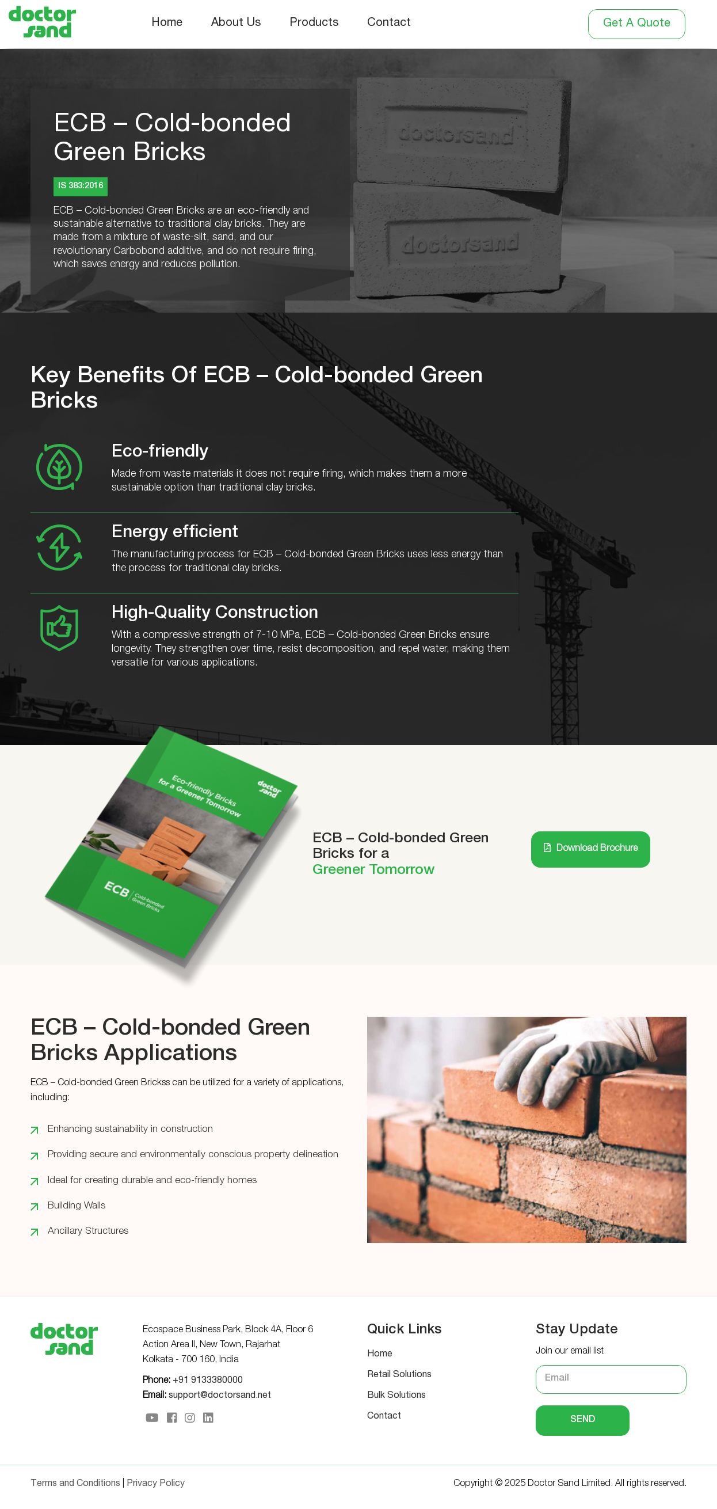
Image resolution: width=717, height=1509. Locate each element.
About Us (236, 23)
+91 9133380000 (208, 1381)
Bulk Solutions (396, 1396)
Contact (389, 23)
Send (582, 1420)
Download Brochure (591, 848)
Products (313, 23)
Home (166, 23)
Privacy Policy (156, 1484)
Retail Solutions (399, 1375)
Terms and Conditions (75, 1484)
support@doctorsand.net (220, 1396)
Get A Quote (636, 24)
